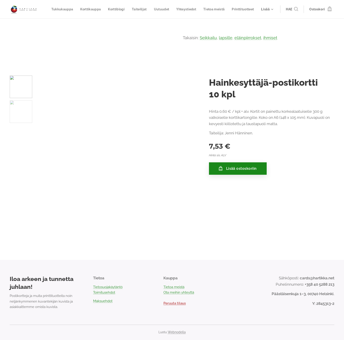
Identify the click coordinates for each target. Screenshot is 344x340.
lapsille (225, 37)
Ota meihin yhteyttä (178, 292)
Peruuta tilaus (174, 303)
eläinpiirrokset (247, 37)
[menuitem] (87, 9)
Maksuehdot (102, 301)
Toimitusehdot (104, 292)
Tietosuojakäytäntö (108, 287)
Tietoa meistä (173, 287)
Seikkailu (208, 37)
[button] (292, 9)
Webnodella (177, 332)
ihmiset (270, 37)
